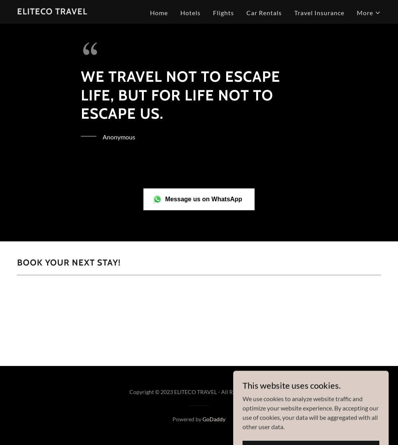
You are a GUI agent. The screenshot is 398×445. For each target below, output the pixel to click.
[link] (52, 12)
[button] (369, 13)
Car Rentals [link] (264, 12)
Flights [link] (223, 12)
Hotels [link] (190, 12)
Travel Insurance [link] (319, 12)
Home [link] (159, 12)
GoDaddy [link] (213, 419)
